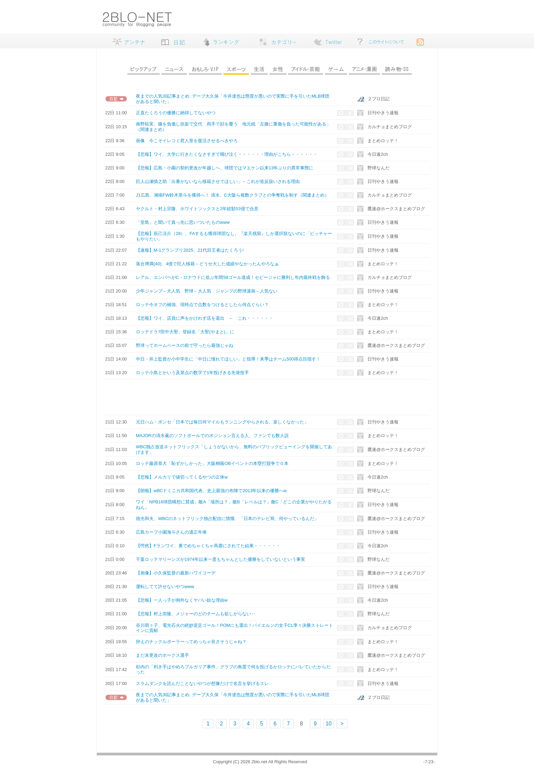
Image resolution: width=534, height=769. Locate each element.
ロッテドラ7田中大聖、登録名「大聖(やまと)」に (185, 331)
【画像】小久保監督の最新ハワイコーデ (176, 572)
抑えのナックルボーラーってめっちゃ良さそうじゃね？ (191, 641)
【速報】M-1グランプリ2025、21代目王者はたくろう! (190, 250)
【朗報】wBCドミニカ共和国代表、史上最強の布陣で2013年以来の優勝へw (211, 490)
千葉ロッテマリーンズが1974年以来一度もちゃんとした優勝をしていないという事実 (220, 559)
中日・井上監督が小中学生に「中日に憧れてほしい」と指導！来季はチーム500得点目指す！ (228, 359)
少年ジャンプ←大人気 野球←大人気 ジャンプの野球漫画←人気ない (207, 291)
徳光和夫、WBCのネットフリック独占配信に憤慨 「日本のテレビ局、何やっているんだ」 (227, 518)
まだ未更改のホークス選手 (162, 655)
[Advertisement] (260, 397)
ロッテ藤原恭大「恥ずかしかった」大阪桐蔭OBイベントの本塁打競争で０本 (212, 463)
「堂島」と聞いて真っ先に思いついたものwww (183, 222)
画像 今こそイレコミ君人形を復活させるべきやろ (187, 140)
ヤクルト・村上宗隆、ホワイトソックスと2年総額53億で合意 (197, 208)
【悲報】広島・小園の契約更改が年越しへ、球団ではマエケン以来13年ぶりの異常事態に (224, 167)
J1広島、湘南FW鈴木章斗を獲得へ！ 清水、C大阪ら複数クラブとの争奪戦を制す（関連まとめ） (232, 195)
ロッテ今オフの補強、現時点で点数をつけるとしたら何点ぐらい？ (202, 304)
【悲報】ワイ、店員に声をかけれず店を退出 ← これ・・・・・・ (204, 318)
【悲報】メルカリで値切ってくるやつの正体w (181, 477)
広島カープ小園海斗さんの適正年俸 (171, 532)
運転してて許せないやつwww (165, 586)
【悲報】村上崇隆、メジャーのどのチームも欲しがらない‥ (195, 613)
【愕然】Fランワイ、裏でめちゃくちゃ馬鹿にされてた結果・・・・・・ (208, 545)
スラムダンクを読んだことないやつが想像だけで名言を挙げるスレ (202, 683)
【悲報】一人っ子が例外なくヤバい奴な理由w (181, 600)
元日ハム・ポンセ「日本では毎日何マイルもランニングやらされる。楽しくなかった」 (222, 421)
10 (328, 723)
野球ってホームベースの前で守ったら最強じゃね (184, 345)
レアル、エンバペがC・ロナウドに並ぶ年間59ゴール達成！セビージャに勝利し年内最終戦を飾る (233, 277)
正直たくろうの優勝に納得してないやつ (176, 112)
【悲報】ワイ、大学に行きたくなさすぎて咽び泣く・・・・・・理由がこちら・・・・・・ (226, 154)
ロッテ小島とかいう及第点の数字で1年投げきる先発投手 (192, 372)
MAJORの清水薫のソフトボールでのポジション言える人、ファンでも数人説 (212, 435)
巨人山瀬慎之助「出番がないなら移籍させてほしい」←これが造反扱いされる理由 (218, 181)
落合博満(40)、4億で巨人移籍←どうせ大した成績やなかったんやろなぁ (207, 263)
